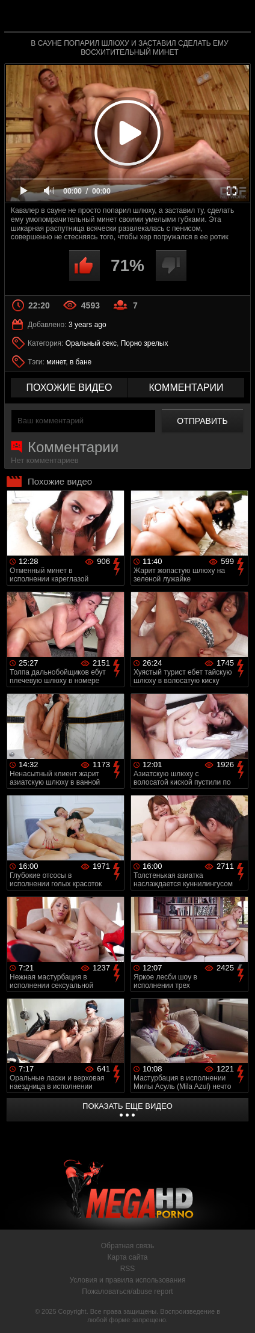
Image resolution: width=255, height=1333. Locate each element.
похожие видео (69, 387)
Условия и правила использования (127, 1280)
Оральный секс (91, 343)
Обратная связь (127, 1246)
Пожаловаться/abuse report (127, 1291)
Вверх (237, 1310)
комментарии (186, 387)
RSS (127, 1268)
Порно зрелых (144, 343)
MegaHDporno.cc (160, 21)
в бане (80, 362)
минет (56, 362)
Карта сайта (128, 1257)
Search (236, 16)
